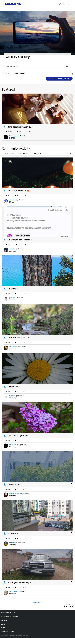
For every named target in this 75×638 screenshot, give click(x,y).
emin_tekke (13, 591)
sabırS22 (12, 396)
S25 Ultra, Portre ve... (17, 337)
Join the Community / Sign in (59, 79)
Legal (3, 624)
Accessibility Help (8, 613)
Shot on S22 (13, 386)
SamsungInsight (14, 136)
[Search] (37, 66)
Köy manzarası (14, 484)
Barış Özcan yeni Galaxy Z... (19, 127)
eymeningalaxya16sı (15, 494)
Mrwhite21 (12, 543)
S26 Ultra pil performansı (19, 240)
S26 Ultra (12, 289)
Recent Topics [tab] (9, 154)
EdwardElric (13, 347)
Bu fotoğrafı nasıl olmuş (18, 582)
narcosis (11, 249)
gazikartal (12, 298)
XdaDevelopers (13, 445)
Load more (36, 602)
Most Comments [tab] (23, 154)
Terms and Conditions (9, 616)
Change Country (7, 631)
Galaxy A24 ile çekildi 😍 (18, 191)
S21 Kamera (13, 533)
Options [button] (69, 73)
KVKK (3, 628)
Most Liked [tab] (37, 154)
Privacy (4, 620)
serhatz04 (12, 200)
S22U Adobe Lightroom (18, 435)
